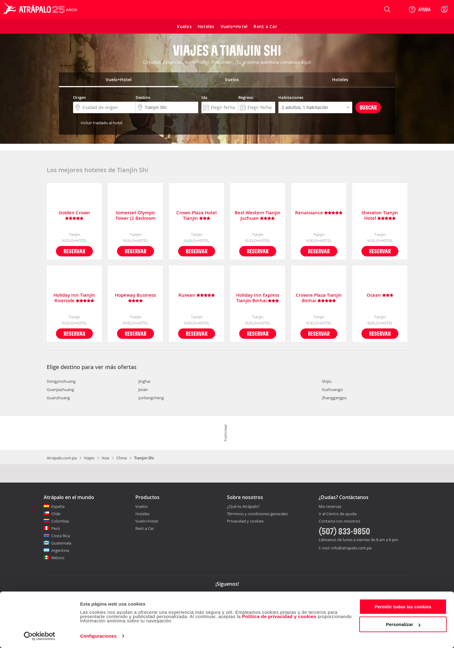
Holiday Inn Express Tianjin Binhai (257, 297)
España (57, 506)
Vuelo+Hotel (146, 521)
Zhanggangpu (334, 397)
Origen (79, 97)
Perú (55, 528)
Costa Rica (60, 535)
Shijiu (326, 381)
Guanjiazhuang (60, 389)
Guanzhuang (58, 397)
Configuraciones (98, 636)
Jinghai (144, 381)
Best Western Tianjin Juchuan (257, 215)
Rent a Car (144, 528)
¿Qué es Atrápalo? (243, 506)
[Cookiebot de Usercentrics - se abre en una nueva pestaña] (39, 636)
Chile (55, 513)
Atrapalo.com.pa (62, 458)
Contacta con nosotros (339, 521)
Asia (105, 458)
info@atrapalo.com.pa (351, 548)
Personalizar (403, 624)
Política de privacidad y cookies (279, 616)
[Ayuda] (419, 9)
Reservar (74, 251)
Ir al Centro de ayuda (338, 514)
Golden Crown (74, 215)
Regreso (245, 97)
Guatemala (61, 543)
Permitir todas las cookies (403, 606)
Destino (143, 97)
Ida (204, 97)
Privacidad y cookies (245, 521)
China (121, 458)
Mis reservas (330, 506)
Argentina (60, 550)
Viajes (89, 458)
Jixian (143, 389)
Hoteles (142, 513)
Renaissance (318, 213)
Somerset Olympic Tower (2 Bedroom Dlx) (135, 215)
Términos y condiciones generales (257, 513)
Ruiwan (196, 295)
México (57, 557)
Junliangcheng (151, 397)
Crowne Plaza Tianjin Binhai (319, 297)
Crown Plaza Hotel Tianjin (196, 215)
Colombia (60, 521)
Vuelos (141, 506)
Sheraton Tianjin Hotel (379, 215)
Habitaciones (290, 97)
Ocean (380, 295)
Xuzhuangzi (332, 389)
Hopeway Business (135, 297)
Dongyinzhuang (61, 381)
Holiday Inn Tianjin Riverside (74, 297)
